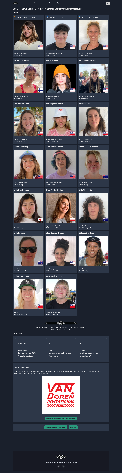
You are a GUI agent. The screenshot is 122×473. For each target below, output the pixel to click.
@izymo (21, 269)
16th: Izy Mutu (19, 233)
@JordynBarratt (23, 139)
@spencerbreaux (56, 269)
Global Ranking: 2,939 (85, 271)
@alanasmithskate (56, 53)
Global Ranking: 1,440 (20, 314)
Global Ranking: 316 (85, 228)
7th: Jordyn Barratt (21, 104)
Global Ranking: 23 (19, 98)
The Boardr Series (34, 3)
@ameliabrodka (56, 226)
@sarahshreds (55, 312)
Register (43, 3)
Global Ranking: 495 (52, 314)
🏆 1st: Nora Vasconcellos (24, 17)
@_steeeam (55, 96)
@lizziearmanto (23, 96)
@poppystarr (88, 182)
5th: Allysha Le (52, 60)
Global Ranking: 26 (84, 185)
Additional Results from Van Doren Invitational (61, 418)
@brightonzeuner (56, 139)
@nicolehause (88, 139)
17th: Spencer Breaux (55, 233)
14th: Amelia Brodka (54, 190)
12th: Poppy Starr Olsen (88, 147)
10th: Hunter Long (21, 147)
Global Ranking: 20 (19, 141)
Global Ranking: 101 (20, 55)
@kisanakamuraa (24, 226)
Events (24, 3)
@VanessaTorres (56, 182)
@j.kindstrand (88, 53)
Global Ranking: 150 (52, 55)
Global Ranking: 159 (85, 55)
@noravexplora (23, 53)
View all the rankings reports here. (61, 329)
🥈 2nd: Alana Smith (54, 17)
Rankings (57, 3)
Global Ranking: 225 (20, 185)
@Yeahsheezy (88, 226)
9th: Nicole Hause (86, 104)
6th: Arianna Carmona (87, 60)
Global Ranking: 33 (52, 141)
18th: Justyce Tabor (87, 233)
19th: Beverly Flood (21, 276)
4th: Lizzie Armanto (21, 60)
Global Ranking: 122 (85, 98)
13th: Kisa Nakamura (22, 190)
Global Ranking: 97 (84, 141)
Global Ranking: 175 (52, 228)
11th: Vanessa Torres (54, 147)
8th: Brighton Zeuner (54, 104)
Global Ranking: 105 (52, 98)
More (70, 3)
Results (64, 3)
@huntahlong (23, 182)
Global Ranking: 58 (19, 228)
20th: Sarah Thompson (55, 276)
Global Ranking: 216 (52, 185)
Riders (50, 3)
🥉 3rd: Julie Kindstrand (88, 17)
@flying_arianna (89, 96)
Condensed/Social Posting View (56, 427)
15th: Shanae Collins (87, 190)
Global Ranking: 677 (20, 271)
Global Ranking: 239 (52, 271)
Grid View (73, 427)
